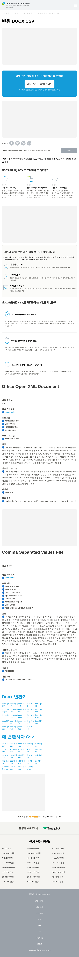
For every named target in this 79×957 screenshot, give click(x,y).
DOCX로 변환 (27, 13)
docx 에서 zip (14, 722)
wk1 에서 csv (38, 756)
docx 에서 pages (6, 710)
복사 (68, 150)
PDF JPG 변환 (57, 877)
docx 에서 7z (22, 722)
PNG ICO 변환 (57, 882)
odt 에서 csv (5, 750)
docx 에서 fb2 (14, 710)
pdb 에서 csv (30, 762)
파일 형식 (39, 907)
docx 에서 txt (38, 705)
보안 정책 (39, 913)
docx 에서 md (14, 728)
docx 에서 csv (22, 710)
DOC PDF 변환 (8, 877)
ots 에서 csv (5, 756)
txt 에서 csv (30, 750)
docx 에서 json (6, 728)
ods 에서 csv (38, 750)
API (39, 925)
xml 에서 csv (13, 750)
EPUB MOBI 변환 (34, 853)
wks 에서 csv (5, 762)
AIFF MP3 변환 (8, 863)
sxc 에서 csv (13, 756)
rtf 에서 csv (21, 750)
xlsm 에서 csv (22, 768)
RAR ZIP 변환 (7, 858)
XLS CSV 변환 (7, 872)
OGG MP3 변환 (58, 863)
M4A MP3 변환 (58, 848)
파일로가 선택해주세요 (39, 83)
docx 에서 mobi (30, 716)
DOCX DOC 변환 (58, 872)
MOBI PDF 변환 (33, 863)
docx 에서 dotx (38, 710)
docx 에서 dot (22, 705)
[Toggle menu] (75, 5)
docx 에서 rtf (30, 705)
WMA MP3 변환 (58, 853)
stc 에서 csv (21, 756)
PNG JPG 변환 (33, 867)
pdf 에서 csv (5, 745)
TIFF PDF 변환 (33, 882)
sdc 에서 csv (13, 762)
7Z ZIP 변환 (6, 848)
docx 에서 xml (14, 705)
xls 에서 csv (30, 745)
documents (10, 412)
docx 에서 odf (30, 728)
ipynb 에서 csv (30, 768)
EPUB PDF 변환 (8, 853)
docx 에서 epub (22, 716)
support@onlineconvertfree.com (39, 950)
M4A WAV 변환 (58, 858)
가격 (39, 932)
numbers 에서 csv (5, 768)
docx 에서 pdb (6, 716)
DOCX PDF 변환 (33, 877)
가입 (58, 90)
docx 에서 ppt (30, 710)
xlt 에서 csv (29, 756)
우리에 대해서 (39, 901)
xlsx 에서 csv (38, 745)
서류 (16, 13)
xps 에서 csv (38, 762)
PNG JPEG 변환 (58, 867)
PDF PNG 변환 (8, 882)
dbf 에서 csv (21, 762)
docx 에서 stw (6, 705)
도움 (39, 919)
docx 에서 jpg (14, 716)
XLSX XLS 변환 (33, 872)
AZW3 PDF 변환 (8, 867)
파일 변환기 (6, 13)
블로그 (39, 944)
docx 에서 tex (22, 728)
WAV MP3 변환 (33, 848)
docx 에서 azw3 (38, 716)
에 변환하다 (18, 736)
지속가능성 (39, 938)
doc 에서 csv (13, 745)
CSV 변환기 (40, 13)
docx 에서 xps (38, 722)
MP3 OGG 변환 (33, 858)
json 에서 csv (14, 768)
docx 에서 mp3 (30, 722)
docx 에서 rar (6, 722)
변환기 (14, 696)
